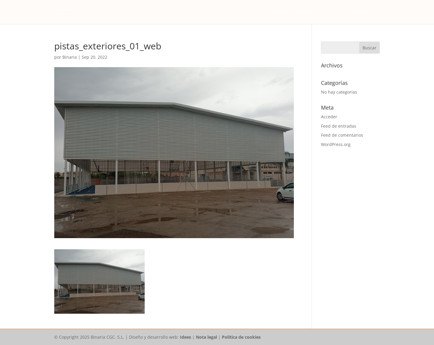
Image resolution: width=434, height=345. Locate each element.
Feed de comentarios (342, 135)
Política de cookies (241, 337)
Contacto (358, 12)
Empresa (279, 12)
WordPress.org (336, 144)
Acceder (329, 117)
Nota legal (206, 337)
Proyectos (306, 12)
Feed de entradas (338, 126)
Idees (185, 337)
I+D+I (336, 12)
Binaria (69, 57)
